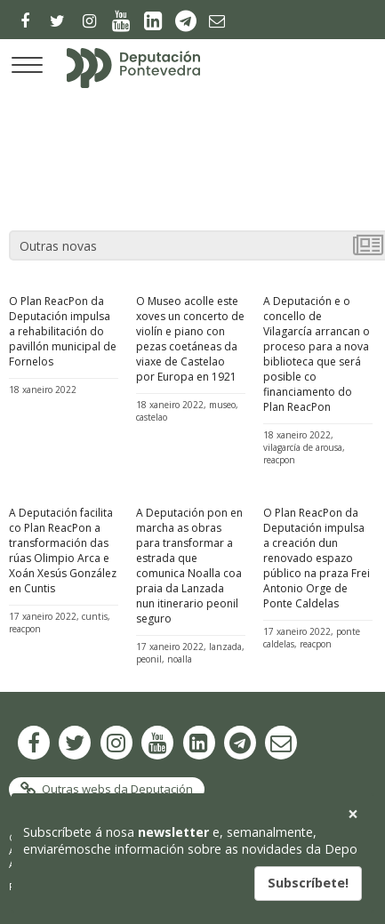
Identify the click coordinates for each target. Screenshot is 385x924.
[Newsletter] (215, 20)
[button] (352, 814)
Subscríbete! (308, 882)
